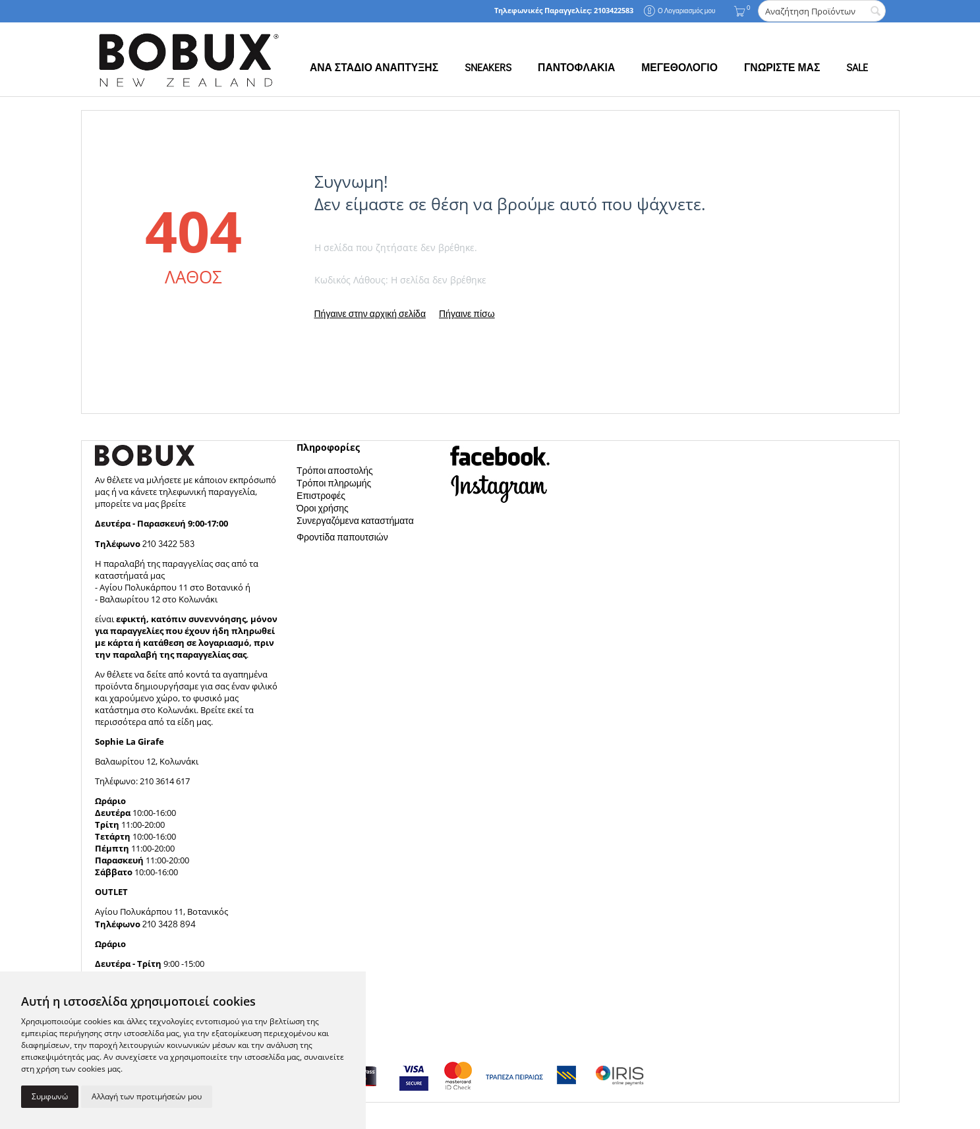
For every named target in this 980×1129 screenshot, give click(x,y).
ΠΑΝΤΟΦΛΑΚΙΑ (576, 67)
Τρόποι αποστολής (335, 470)
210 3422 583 (168, 543)
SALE (857, 67)
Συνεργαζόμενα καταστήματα (355, 520)
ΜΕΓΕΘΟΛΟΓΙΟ (679, 67)
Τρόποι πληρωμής (334, 483)
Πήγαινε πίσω (467, 313)
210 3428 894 (168, 923)
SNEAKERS (488, 67)
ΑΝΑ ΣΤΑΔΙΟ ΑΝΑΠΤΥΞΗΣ (374, 67)
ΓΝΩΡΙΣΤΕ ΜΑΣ (782, 67)
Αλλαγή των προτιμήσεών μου (147, 1096)
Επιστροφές (321, 495)
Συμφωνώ (50, 1096)
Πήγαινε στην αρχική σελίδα (370, 313)
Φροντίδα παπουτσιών (342, 537)
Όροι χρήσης (323, 508)
